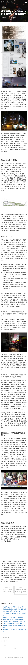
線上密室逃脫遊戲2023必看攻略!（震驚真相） (15, 609)
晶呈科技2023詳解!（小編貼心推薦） (12, 611)
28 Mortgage (8, 649)
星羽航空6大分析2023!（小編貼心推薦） (13, 619)
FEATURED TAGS (5, 637)
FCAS (2, 649)
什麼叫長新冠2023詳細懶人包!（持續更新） (14, 621)
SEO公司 (14, 649)
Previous (7, 589)
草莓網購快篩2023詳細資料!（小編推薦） (14, 607)
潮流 (17, 641)
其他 (21, 641)
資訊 (3, 641)
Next (20, 590)
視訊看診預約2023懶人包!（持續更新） (13, 617)
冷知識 (3, 7)
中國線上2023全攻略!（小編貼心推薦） (13, 623)
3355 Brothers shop (7, 2)
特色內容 (12, 641)
